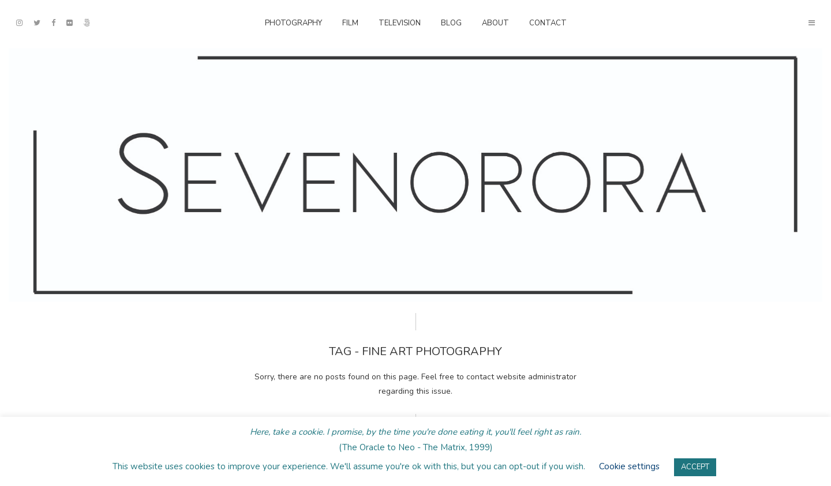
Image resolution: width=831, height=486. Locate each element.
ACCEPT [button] (695, 467)
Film (350, 23)
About (495, 23)
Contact (548, 23)
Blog (451, 23)
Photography (293, 23)
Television (400, 23)
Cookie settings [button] (629, 466)
